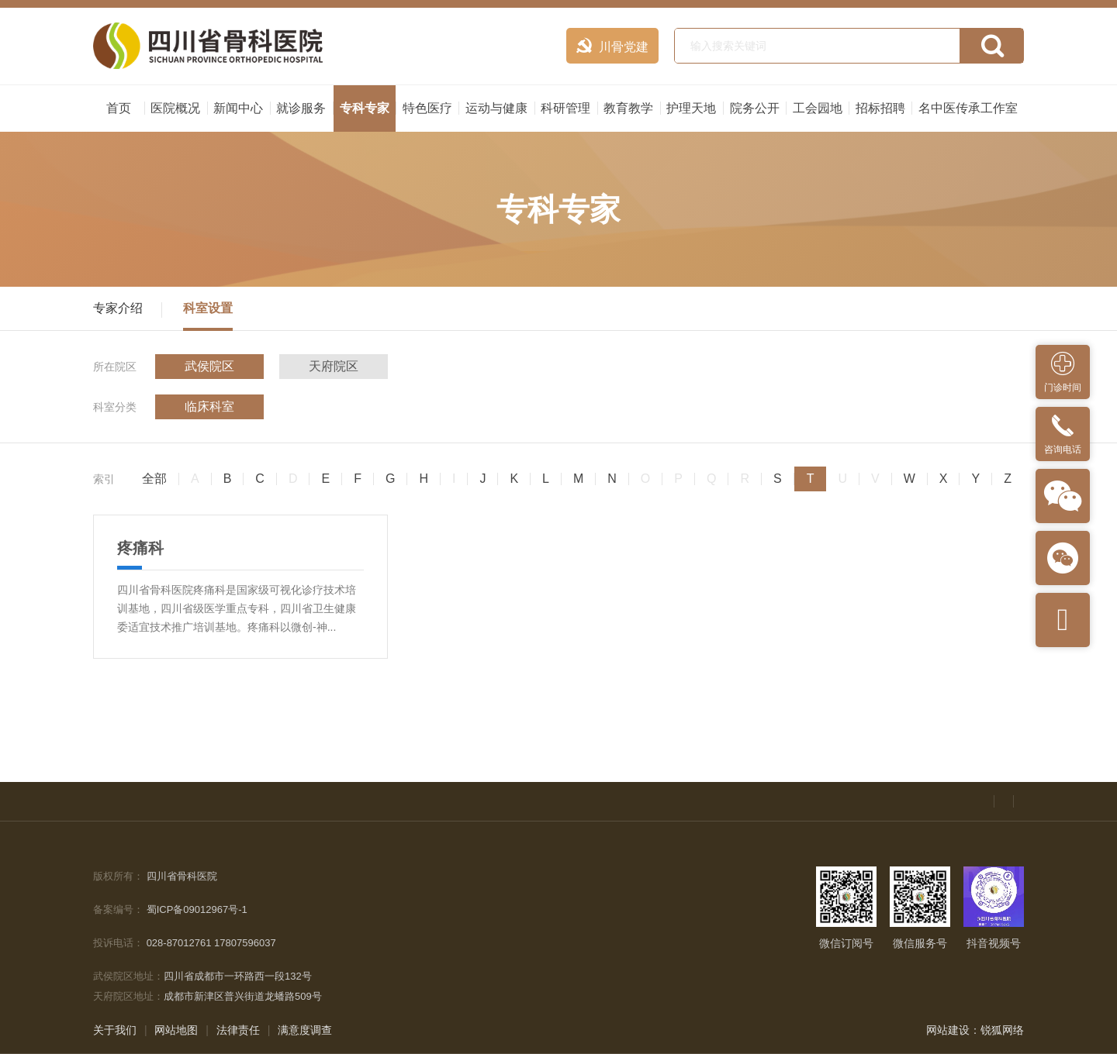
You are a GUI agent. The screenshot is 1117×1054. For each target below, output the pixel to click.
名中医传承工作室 (968, 108)
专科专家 (364, 108)
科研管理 (565, 108)
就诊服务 (301, 108)
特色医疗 (427, 108)
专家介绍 (118, 308)
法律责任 (238, 1030)
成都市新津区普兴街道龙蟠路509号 (243, 996)
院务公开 (755, 108)
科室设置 (208, 308)
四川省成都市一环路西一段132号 (238, 976)
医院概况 (175, 108)
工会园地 (817, 108)
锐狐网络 (1002, 1030)
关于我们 (115, 1030)
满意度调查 (305, 1030)
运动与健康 (496, 108)
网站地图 (176, 1030)
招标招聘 (880, 108)
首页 (118, 108)
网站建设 (948, 1030)
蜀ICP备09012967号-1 (197, 909)
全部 (154, 479)
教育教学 (628, 108)
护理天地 (691, 108)
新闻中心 (238, 108)
